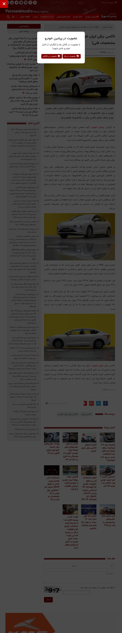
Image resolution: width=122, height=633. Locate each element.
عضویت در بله (71, 56)
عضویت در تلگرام (51, 56)
